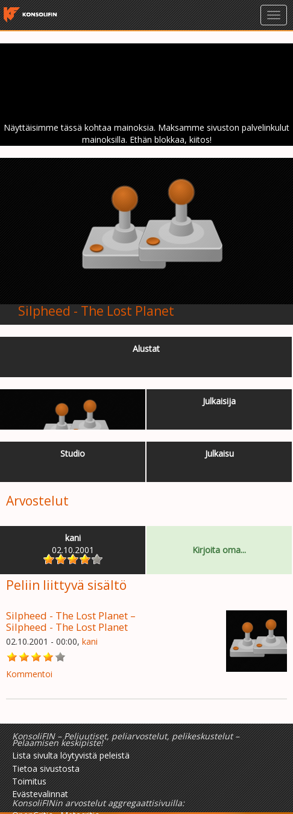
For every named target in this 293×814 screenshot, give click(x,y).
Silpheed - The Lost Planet (96, 310)
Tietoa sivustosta (46, 768)
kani (90, 641)
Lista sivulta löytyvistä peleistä (71, 755)
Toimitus (29, 781)
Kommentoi (29, 674)
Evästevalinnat (40, 794)
